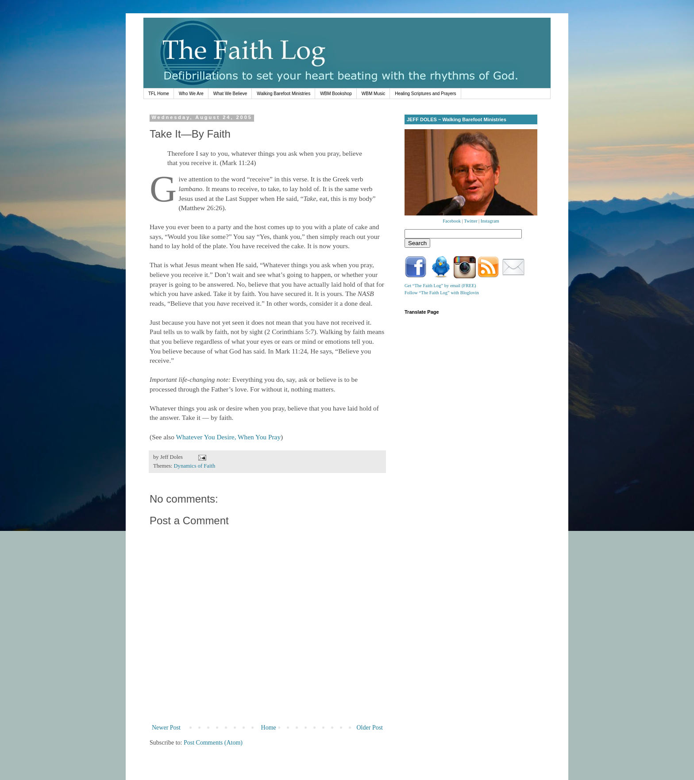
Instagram (490, 221)
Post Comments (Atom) (213, 742)
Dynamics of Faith (195, 466)
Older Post (370, 727)
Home (268, 727)
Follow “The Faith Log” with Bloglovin (442, 292)
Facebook (452, 221)
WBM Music (373, 93)
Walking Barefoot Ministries (283, 93)
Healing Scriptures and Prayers (425, 93)
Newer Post (166, 727)
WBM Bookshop (336, 93)
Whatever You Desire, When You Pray (228, 437)
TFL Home (158, 93)
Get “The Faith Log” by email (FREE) (440, 285)
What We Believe (230, 93)
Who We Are (191, 93)
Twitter (470, 221)
